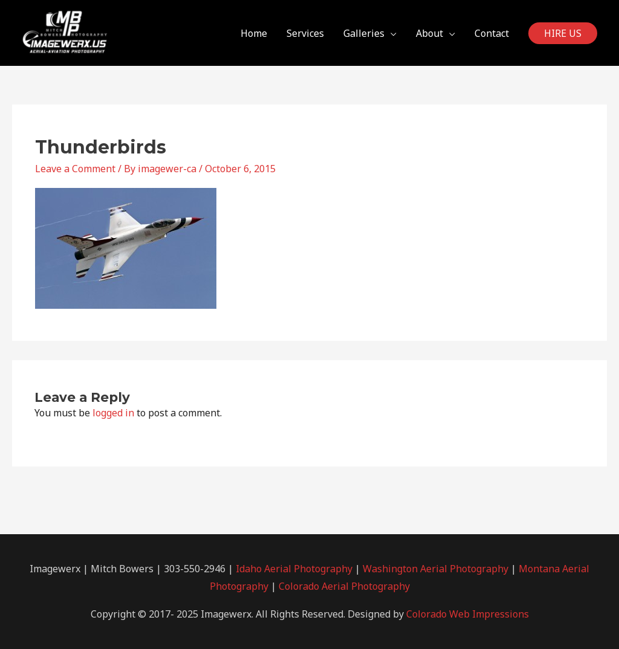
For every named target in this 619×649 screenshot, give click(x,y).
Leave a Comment (75, 168)
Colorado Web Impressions (467, 614)
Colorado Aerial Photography (344, 586)
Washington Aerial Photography (435, 568)
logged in (113, 412)
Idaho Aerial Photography (294, 568)
